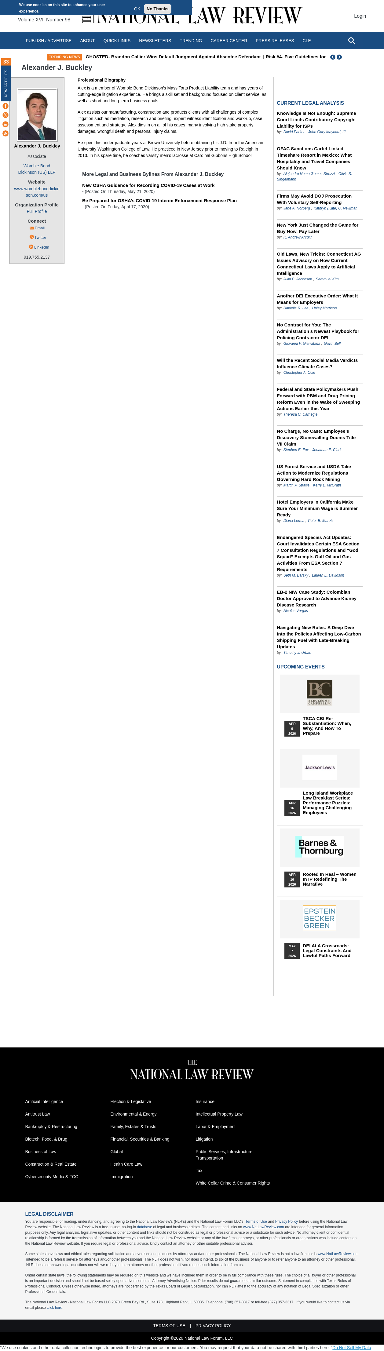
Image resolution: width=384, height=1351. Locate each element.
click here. (55, 1307)
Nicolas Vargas (295, 611)
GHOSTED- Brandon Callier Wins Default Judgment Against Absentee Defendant (213, 56)
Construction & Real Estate (51, 1164)
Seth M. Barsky (295, 575)
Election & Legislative (131, 1101)
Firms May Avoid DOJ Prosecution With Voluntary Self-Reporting (314, 199)
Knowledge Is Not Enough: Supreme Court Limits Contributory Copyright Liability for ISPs (316, 120)
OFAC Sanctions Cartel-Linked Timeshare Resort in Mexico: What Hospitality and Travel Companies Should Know (314, 158)
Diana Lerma (294, 521)
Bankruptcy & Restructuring (51, 1126)
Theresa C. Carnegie (300, 414)
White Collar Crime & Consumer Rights (233, 1183)
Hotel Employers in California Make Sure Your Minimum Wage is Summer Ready (317, 508)
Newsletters (155, 40)
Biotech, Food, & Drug (46, 1139)
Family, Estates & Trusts (133, 1126)
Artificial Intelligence (44, 1101)
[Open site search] (352, 40)
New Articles (6, 83)
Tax (199, 1170)
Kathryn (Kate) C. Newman (335, 208)
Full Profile (37, 211)
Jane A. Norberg (296, 208)
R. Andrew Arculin (298, 237)
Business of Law (41, 1151)
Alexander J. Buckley (37, 145)
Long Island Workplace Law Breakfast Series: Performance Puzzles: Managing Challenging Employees (328, 803)
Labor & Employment (216, 1126)
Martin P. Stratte (296, 485)
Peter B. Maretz (320, 521)
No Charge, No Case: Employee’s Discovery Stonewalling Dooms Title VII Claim (316, 437)
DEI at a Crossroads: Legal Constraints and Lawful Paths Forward (327, 950)
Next (340, 57)
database (144, 1227)
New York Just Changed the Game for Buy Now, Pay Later (317, 228)
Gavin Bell (332, 343)
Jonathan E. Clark (326, 450)
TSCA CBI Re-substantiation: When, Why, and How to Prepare (327, 726)
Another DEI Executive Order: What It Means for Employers (317, 299)
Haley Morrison (324, 308)
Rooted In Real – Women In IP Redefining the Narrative (330, 879)
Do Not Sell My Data (351, 1347)
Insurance (205, 1101)
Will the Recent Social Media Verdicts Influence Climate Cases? (317, 363)
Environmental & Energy (134, 1114)
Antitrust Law (37, 1114)
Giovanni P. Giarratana (301, 343)
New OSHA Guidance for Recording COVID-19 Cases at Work (148, 185)
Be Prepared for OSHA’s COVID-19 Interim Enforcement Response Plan (159, 200)
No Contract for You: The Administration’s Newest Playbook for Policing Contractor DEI (318, 331)
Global (117, 1151)
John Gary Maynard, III (327, 132)
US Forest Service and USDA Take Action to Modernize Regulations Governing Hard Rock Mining (314, 473)
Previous (333, 57)
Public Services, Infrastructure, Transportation (225, 1154)
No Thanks (158, 8)
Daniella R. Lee (296, 308)
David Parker (294, 132)
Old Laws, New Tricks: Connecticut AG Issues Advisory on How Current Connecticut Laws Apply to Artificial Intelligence (319, 263)
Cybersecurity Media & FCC (52, 1176)
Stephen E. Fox (296, 450)
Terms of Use (256, 1221)
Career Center (228, 40)
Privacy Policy (286, 1221)
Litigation (204, 1139)
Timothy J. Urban (297, 652)
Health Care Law (126, 1164)
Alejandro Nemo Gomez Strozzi (309, 174)
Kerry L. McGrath (327, 485)
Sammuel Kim (327, 279)
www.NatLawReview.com (263, 1227)
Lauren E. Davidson (328, 575)
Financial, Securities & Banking (140, 1139)
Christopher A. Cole (299, 372)
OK (137, 8)
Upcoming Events (300, 666)
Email (40, 228)
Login (360, 16)
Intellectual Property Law (219, 1114)
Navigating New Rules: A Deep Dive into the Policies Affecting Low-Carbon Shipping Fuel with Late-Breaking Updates (319, 637)
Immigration (122, 1176)
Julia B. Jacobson (297, 279)
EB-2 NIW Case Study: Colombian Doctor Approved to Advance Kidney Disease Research (317, 598)
